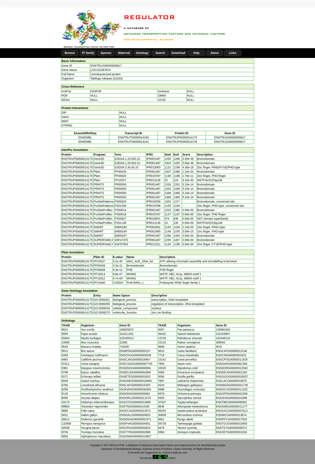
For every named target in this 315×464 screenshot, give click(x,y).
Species (106, 52)
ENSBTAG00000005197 (134, 351)
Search (160, 52)
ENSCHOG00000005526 (135, 355)
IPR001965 (153, 231)
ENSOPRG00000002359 (232, 393)
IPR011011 (153, 244)
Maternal (124, 52)
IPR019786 (153, 205)
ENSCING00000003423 (231, 355)
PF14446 (99, 282)
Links (232, 52)
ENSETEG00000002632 (135, 376)
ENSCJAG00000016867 (134, 359)
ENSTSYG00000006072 (231, 427)
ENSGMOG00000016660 (135, 380)
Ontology (142, 52)
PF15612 (99, 278)
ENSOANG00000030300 (135, 389)
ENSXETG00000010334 (231, 432)
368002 (220, 342)
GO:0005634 (102, 308)
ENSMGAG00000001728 (232, 385)
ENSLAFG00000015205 (134, 385)
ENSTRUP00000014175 (181, 137)
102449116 (223, 338)
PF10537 (99, 261)
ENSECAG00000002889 (135, 372)
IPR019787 (153, 176)
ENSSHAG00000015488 (231, 398)
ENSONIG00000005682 (134, 393)
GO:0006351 (102, 299)
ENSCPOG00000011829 (232, 359)
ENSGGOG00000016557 (232, 376)
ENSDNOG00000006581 (135, 368)
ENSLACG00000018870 (231, 380)
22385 (123, 342)
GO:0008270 (102, 312)
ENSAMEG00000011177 (232, 406)
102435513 (126, 338)
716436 (124, 346)
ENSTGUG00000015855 (231, 423)
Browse (70, 52)
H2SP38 (95, 91)
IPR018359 (153, 201)
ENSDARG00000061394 (231, 363)
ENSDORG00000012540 (232, 368)
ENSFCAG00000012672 (135, 410)
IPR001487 (153, 158)
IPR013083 (153, 167)
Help (196, 52)
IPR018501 (153, 218)
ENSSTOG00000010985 (135, 402)
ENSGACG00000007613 (232, 410)
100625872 (126, 329)
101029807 (223, 333)
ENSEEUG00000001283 (231, 372)
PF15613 (99, 274)
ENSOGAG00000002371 (135, 419)
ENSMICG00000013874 (231, 415)
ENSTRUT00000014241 (133, 141)
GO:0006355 (102, 304)
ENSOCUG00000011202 (232, 389)
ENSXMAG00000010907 (135, 436)
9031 (219, 346)
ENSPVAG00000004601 (134, 423)
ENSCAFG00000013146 (231, 351)
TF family (88, 52)
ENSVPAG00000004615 (134, 427)
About (214, 52)
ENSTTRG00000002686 (135, 432)
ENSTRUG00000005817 (106, 65)
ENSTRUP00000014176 (181, 141)
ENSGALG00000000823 (135, 415)
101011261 (126, 333)
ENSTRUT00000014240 (133, 137)
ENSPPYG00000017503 (231, 419)
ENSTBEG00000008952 (231, 402)
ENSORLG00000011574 (135, 398)
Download (178, 52)
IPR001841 (153, 227)
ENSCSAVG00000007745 (135, 363)
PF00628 (99, 269)
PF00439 (99, 265)
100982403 (223, 329)
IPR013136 (153, 180)
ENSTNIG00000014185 (134, 406)
